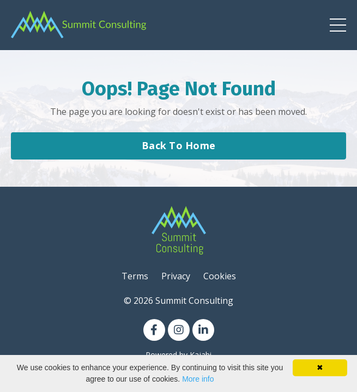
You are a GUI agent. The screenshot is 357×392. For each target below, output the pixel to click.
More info (198, 379)
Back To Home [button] (178, 145)
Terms (135, 276)
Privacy (175, 276)
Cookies (219, 276)
